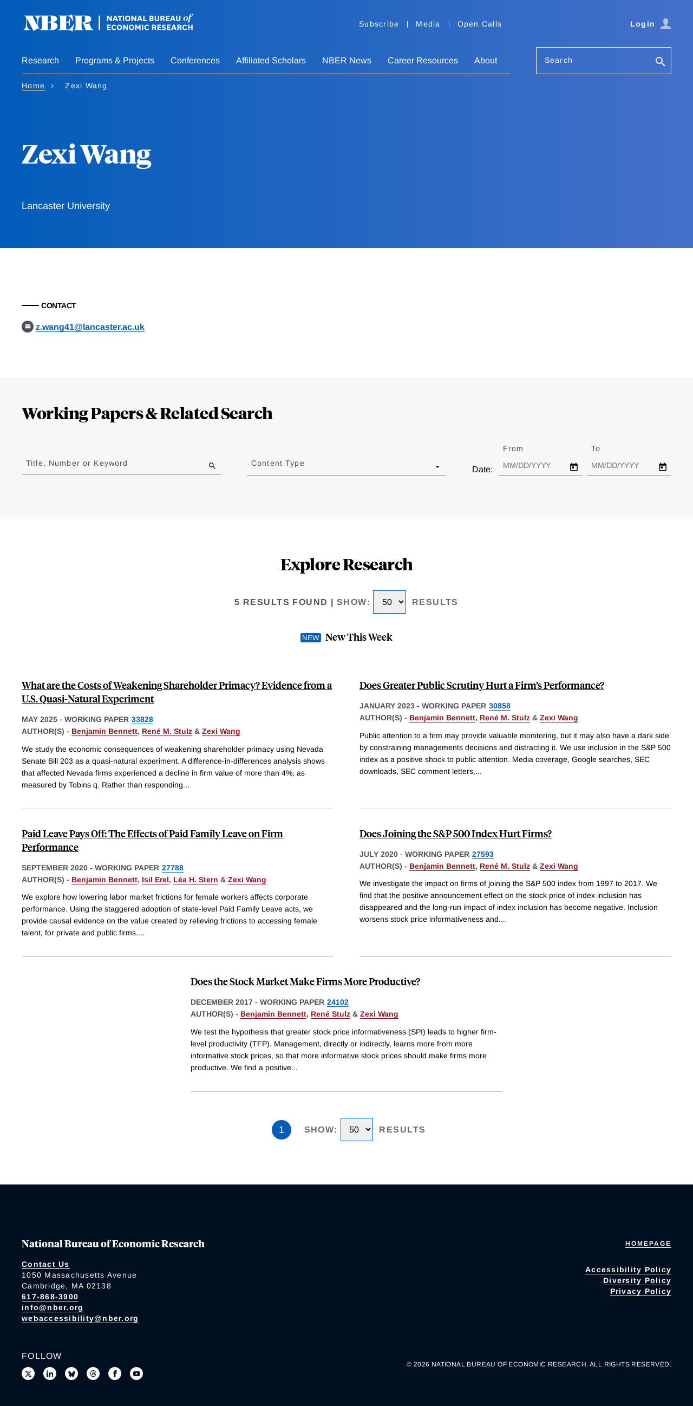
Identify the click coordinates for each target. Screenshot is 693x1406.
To (605, 448)
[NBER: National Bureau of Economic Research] (117, 28)
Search (559, 60)
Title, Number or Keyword (77, 463)
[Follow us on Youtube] (136, 1373)
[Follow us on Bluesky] (71, 1373)
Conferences (195, 60)
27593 (483, 854)
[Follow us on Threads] (93, 1373)
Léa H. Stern (195, 879)
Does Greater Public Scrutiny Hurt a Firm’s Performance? (481, 685)
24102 (338, 1002)
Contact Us (46, 1264)
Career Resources (423, 60)
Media (428, 23)
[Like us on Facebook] (114, 1373)
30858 (500, 705)
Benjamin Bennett (104, 731)
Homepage (648, 1243)
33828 (142, 719)
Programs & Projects (114, 60)
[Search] (660, 62)
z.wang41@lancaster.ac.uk (90, 326)
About (485, 60)
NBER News (346, 60)
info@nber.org (52, 1307)
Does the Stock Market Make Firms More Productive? (305, 981)
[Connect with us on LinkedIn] (49, 1373)
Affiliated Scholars (271, 60)
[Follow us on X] (28, 1373)
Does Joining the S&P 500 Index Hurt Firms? (455, 833)
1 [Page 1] (281, 1129)
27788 (173, 867)
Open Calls (479, 23)
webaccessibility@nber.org (80, 1318)
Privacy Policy (641, 1291)
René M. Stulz (167, 731)
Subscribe (379, 23)
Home (33, 85)
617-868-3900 (50, 1296)
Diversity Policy (637, 1280)
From (522, 448)
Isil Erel (155, 879)
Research (40, 60)
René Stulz (330, 1014)
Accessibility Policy (628, 1269)
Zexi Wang (221, 731)
